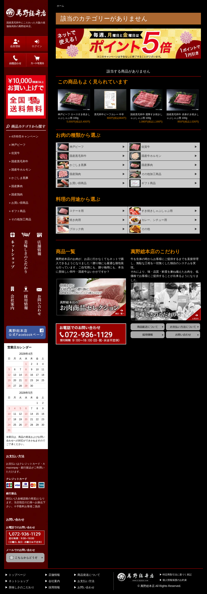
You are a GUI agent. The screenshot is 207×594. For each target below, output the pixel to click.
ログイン (37, 43)
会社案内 (54, 581)
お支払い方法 (85, 581)
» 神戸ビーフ (17, 144)
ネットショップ (19, 581)
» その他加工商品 (20, 219)
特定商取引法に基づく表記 (177, 574)
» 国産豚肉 (16, 186)
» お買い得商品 (18, 202)
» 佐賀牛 (14, 153)
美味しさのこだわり (21, 587)
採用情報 (54, 587)
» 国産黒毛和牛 (18, 161)
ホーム (60, 5)
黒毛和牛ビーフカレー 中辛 (109, 114)
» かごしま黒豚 (18, 177)
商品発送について (88, 574)
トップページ (17, 574)
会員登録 (15, 43)
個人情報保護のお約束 (175, 580)
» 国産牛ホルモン (20, 169)
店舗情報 (54, 574)
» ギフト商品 (17, 211)
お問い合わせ (85, 587)
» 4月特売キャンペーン (23, 136)
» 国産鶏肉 (16, 194)
